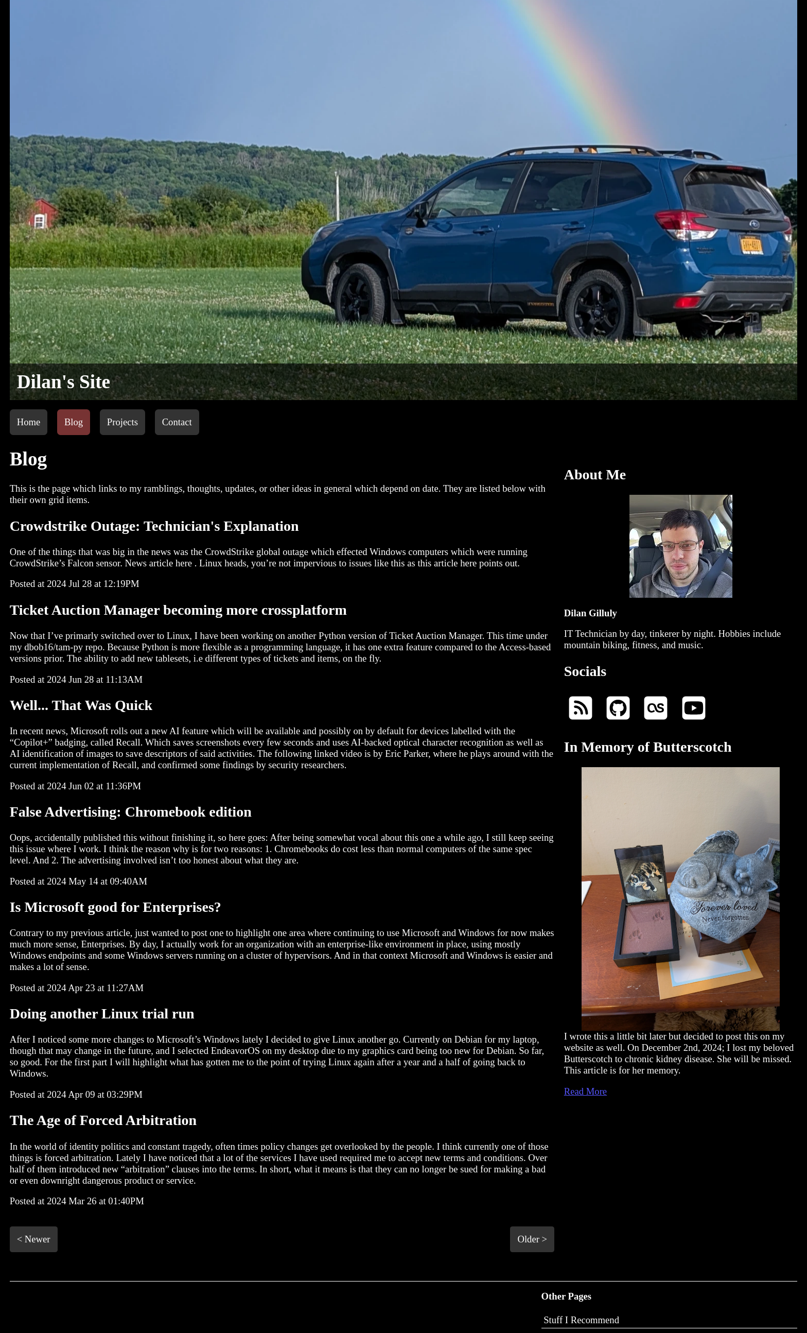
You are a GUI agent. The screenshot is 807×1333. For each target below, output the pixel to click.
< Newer (33, 1239)
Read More (585, 1091)
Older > (532, 1239)
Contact (177, 422)
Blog (73, 422)
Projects (122, 422)
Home (29, 422)
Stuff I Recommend (581, 1319)
